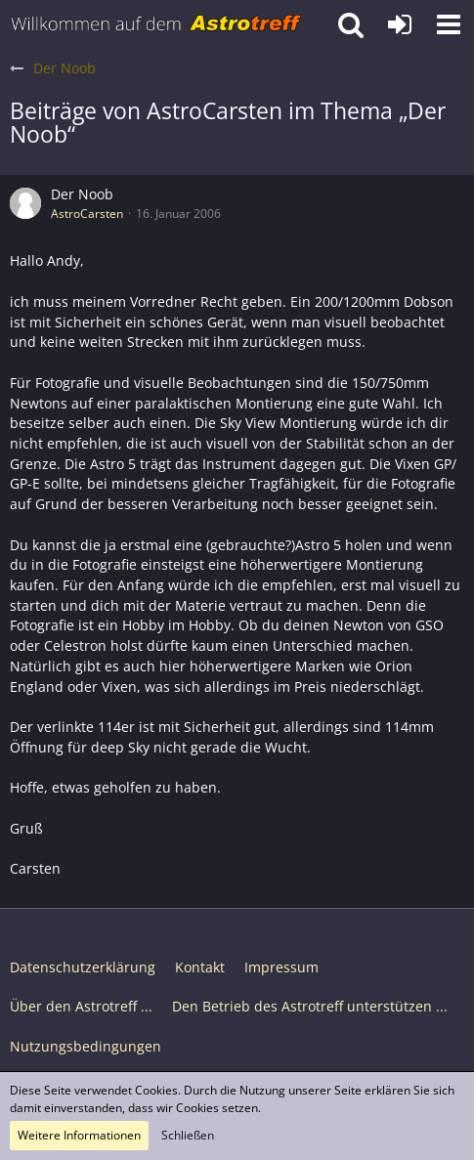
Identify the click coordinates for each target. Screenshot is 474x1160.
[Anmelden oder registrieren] (399, 24)
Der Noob (82, 194)
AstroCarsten (87, 213)
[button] (448, 24)
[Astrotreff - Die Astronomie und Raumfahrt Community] (156, 24)
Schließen (187, 1135)
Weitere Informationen (79, 1135)
